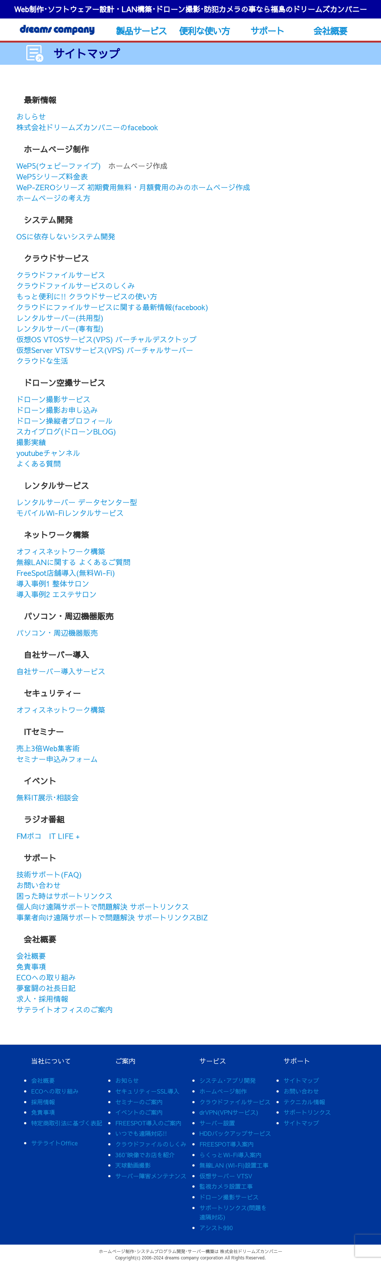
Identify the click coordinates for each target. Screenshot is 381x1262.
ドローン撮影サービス (53, 399)
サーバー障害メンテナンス (150, 1176)
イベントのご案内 (139, 1112)
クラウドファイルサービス (60, 275)
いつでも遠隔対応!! (141, 1133)
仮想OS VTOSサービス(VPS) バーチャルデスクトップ (106, 339)
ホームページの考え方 (53, 198)
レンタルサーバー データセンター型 (76, 502)
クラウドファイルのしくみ (150, 1144)
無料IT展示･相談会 (47, 797)
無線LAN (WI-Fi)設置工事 (234, 1165)
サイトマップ (301, 1080)
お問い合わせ (38, 885)
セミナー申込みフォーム (57, 759)
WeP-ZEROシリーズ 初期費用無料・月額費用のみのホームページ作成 (133, 187)
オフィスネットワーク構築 (60, 551)
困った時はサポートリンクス (64, 896)
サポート (267, 30)
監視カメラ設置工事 (226, 1186)
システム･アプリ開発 (227, 1080)
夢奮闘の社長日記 (46, 988)
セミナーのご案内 (139, 1102)
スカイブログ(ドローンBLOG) (66, 431)
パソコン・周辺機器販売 (57, 633)
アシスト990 (216, 1228)
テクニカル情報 (304, 1102)
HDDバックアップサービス (235, 1133)
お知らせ (127, 1080)
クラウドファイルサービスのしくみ (75, 286)
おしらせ (31, 116)
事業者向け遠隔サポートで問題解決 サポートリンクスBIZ (112, 917)
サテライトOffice (54, 1143)
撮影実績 (31, 442)
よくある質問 (38, 464)
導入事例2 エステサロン (56, 594)
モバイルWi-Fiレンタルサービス (70, 513)
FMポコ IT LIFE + (48, 836)
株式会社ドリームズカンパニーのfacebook (87, 127)
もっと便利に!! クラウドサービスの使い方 (86, 296)
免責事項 (31, 966)
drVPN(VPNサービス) (228, 1112)
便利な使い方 (204, 30)
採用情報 (43, 1102)
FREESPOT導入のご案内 (148, 1123)
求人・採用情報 (42, 999)
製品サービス (141, 30)
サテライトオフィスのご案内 (64, 1009)
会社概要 (330, 30)
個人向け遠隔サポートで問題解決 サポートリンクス (102, 907)
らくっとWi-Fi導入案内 (230, 1155)
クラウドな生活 (42, 361)
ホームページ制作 (223, 1091)
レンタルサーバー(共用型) (59, 318)
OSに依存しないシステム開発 (65, 236)
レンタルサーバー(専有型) (59, 328)
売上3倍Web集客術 (48, 748)
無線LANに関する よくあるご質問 (73, 562)
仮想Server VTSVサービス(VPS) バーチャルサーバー (104, 350)
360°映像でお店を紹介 (145, 1155)
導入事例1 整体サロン (52, 583)
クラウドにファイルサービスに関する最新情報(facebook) (112, 307)
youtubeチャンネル (48, 453)
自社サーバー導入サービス (60, 671)
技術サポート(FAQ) (49, 874)
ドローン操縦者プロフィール (64, 421)
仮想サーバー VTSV (225, 1176)
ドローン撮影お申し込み (57, 410)
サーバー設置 (217, 1123)
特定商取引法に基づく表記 (66, 1123)
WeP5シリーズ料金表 (52, 176)
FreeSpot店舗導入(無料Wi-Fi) (65, 573)
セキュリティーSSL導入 (147, 1091)
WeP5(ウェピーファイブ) (58, 166)
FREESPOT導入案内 (226, 1144)
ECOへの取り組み (46, 977)
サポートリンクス (307, 1112)
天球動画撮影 (133, 1165)
